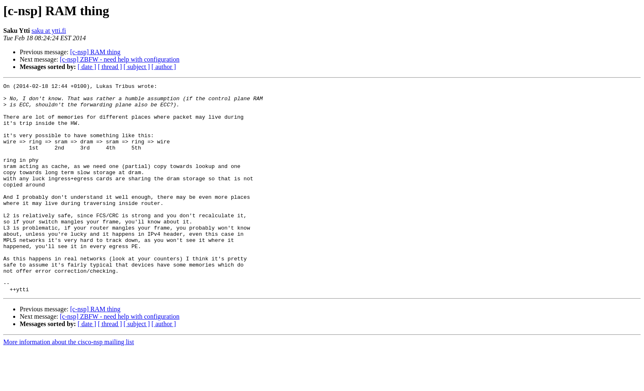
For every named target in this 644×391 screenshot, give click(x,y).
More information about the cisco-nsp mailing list (68, 383)
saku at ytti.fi (49, 30)
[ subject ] (137, 66)
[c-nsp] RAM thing (95, 51)
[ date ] (87, 66)
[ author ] (164, 66)
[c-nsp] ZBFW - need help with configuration (119, 59)
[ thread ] (110, 66)
